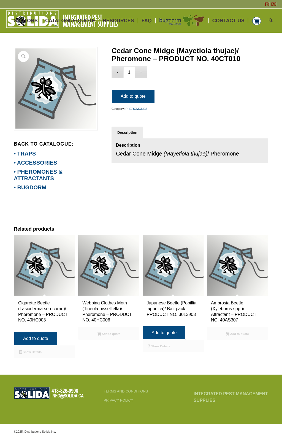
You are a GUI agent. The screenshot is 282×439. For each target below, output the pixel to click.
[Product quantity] (129, 72)
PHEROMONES (136, 108)
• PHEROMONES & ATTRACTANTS (38, 175)
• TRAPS (25, 154)
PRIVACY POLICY (118, 400)
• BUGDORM (30, 187)
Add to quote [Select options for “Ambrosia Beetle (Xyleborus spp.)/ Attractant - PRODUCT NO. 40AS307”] (237, 334)
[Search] (270, 21)
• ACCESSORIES (35, 163)
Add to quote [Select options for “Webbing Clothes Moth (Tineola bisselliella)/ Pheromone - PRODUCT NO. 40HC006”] (108, 334)
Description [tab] (127, 132)
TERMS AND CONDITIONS (126, 391)
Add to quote (133, 96)
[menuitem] (25, 21)
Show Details (30, 352)
